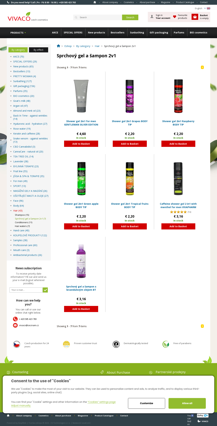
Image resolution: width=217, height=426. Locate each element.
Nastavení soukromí (82, 423)
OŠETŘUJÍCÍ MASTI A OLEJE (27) (30, 195)
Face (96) (18, 200)
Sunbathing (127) (22, 81)
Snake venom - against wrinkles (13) (30, 140)
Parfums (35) (20, 91)
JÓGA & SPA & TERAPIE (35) (28, 176)
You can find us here (189, 415)
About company (110, 2)
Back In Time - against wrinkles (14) (30, 117)
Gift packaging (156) (24, 86)
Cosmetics (129, 2)
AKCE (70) (18, 56)
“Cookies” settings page (101, 402)
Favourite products (182, 16)
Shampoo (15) (22, 214)
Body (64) (18, 205)
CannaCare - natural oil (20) (28, 151)
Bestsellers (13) (21, 71)
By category (18, 49)
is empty (204, 17)
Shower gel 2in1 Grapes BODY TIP (129, 123)
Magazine (165, 2)
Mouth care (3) (21, 250)
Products (17, 32)
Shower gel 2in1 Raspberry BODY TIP (178, 123)
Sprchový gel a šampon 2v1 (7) (30, 218)
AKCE (55, 32)
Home (94, 2)
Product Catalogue (185, 2)
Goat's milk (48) (21, 100)
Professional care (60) (25, 245)
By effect (38, 49)
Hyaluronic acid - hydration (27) (30, 123)
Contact (204, 2)
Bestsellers (117, 32)
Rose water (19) (22, 128)
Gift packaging (159, 32)
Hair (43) (18, 210)
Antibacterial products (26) (27, 255)
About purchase (147, 2)
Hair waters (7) (22, 226)
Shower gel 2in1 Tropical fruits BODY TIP (130, 205)
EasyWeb (22, 423)
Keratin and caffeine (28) (26, 133)
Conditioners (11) (23, 222)
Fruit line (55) (20, 171)
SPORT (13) (19, 186)
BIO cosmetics (198, 32)
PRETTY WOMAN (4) (24, 76)
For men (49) (20, 181)
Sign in (163, 17)
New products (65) (23, 66)
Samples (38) (20, 240)
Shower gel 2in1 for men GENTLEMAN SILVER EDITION (81, 123)
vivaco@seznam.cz (29, 325)
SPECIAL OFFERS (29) (25, 61)
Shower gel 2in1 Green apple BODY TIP (81, 205)
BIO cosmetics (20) (23, 96)
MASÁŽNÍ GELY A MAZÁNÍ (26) (30, 190)
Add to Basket (81, 143)
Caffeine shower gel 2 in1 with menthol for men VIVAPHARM (178, 205)
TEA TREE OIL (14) (23, 156)
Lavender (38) (20, 161)
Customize (146, 403)
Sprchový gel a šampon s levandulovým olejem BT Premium (81, 290)
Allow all (187, 403)
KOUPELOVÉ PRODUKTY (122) (30, 235)
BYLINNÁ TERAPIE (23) (26, 166)
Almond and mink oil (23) (27, 110)
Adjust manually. (21, 405)
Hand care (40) (21, 230)
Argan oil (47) (20, 105)
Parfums (179, 32)
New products (96, 32)
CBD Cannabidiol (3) (24, 146)
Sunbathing (137, 32)
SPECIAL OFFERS (73, 32)
